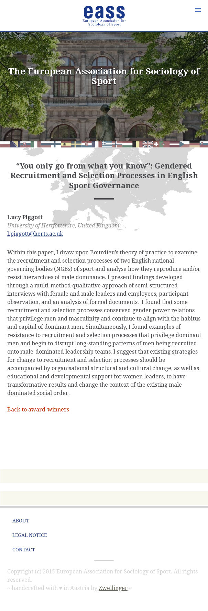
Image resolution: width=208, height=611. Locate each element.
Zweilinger (113, 588)
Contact (23, 549)
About (20, 520)
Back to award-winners (38, 409)
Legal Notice (29, 535)
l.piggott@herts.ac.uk (35, 234)
